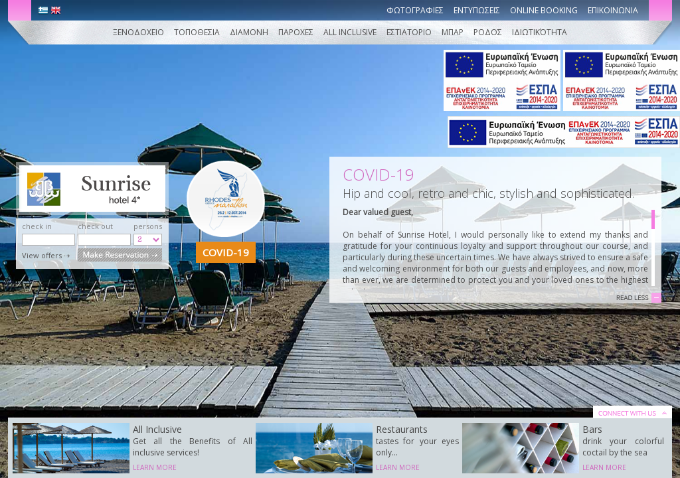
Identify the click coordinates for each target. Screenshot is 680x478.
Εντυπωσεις (477, 10)
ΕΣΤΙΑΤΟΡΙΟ (409, 32)
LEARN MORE (155, 467)
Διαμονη (249, 32)
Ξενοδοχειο (138, 32)
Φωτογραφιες (415, 10)
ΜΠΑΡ (453, 32)
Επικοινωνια (613, 10)
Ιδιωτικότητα (539, 32)
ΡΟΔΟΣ (487, 32)
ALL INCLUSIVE (351, 32)
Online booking (544, 10)
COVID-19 (226, 252)
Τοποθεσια (197, 32)
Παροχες (295, 32)
